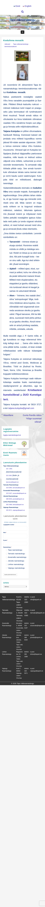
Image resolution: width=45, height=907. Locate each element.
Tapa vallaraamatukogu (20, 44)
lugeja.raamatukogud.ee (12, 435)
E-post (5, 540)
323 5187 (9, 493)
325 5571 (9, 510)
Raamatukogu (7, 547)
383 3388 (9, 504)
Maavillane (8, 415)
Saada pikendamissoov (10, 574)
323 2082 (9, 475)
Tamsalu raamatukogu (15, 554)
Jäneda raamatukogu (15, 561)
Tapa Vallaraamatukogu (22, 20)
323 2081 (9, 469)
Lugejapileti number (8, 524)
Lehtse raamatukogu (15, 564)
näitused (7, 44)
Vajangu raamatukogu (15, 568)
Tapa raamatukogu (14, 550)
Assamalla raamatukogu (16, 557)
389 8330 (9, 499)
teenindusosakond (11, 46)
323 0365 (9, 487)
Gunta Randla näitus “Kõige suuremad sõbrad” (32, 418)
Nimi (5, 532)
